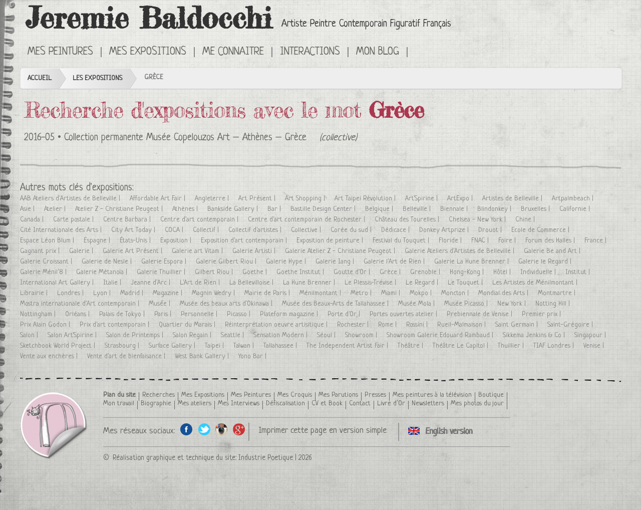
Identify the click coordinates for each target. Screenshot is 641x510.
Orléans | (78, 314)
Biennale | (455, 209)
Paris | (163, 314)
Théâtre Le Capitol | (461, 346)
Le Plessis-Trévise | (371, 283)
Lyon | (103, 293)
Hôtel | (503, 272)
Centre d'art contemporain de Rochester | (307, 219)
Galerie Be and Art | (553, 251)
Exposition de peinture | (330, 240)
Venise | (594, 346)
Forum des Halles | (551, 240)
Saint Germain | (517, 325)
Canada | (33, 219)
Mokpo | (422, 293)
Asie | (28, 209)
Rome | (388, 325)
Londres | (71, 293)
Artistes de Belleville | (513, 198)
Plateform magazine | (290, 314)
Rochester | (354, 325)
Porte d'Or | (345, 314)
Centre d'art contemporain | (200, 219)
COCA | (175, 230)
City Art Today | (134, 230)
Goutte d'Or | (353, 272)
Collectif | (207, 230)
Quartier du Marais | (188, 325)
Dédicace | (396, 230)
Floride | (451, 240)
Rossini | (418, 325)
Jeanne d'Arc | (151, 283)
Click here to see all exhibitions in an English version (422, 51)
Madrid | (132, 293)
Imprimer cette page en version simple (322, 430)
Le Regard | (423, 283)
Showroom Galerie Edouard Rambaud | (441, 335)
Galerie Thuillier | (162, 272)
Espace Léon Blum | (48, 240)
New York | (512, 304)
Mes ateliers (194, 403)
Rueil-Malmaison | (462, 325)
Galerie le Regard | (545, 262)
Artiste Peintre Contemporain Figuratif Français (366, 24)
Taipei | (215, 346)
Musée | (160, 304)
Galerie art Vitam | (198, 251)
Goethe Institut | (301, 272)
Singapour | (591, 335)
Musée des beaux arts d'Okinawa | (227, 304)
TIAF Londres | (554, 346)
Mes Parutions (338, 395)
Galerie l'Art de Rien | (395, 262)
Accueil (40, 78)
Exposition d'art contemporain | (245, 240)
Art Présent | (257, 198)
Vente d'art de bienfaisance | (127, 356)
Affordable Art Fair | (158, 198)
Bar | (275, 209)
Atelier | (56, 209)
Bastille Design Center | (324, 209)
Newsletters (428, 403)
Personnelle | (200, 314)
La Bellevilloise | (252, 283)
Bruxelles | (536, 209)
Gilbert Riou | (215, 272)
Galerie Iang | (335, 262)
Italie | (113, 283)
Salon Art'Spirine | (73, 335)
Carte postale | (74, 219)
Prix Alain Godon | (46, 325)
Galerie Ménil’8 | (44, 272)
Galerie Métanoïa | (102, 272)
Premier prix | (542, 314)
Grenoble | (426, 272)
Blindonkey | (495, 209)
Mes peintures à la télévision (432, 395)
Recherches (158, 395)
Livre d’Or (391, 403)
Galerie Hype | (287, 262)
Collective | (307, 230)
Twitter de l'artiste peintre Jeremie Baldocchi (204, 429)
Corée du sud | (352, 230)
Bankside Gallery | (233, 209)
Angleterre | (213, 198)
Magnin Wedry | (214, 293)
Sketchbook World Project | (58, 346)
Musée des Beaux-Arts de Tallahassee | (336, 304)
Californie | (575, 209)
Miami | (391, 293)
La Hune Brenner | (310, 283)
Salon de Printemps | (135, 335)
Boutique (491, 395)
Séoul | (327, 335)
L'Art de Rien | (201, 283)
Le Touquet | (466, 283)
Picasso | (239, 314)
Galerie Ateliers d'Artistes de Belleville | (460, 251)
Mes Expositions (147, 52)
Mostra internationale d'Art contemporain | (80, 304)
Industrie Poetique (265, 458)
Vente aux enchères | (50, 356)
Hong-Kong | (468, 272)
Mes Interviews (238, 403)
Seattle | (233, 335)
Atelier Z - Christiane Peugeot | (120, 209)
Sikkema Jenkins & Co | (535, 335)
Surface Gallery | (173, 346)
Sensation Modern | (281, 335)
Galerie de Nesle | (108, 262)
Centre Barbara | (128, 219)
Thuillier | (512, 346)
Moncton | (456, 293)
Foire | (508, 240)
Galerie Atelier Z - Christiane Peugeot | (341, 251)
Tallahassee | (281, 346)
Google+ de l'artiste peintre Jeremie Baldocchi (239, 429)
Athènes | (186, 209)
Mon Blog (377, 52)
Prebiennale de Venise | (480, 314)
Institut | (578, 272)
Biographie (156, 403)
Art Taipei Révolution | (366, 198)
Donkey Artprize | (445, 230)
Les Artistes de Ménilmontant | (535, 283)
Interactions (310, 52)
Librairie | (35, 293)
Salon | (30, 335)
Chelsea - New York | (478, 219)
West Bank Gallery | (203, 356)
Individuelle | (539, 272)
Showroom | (362, 335)
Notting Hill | (553, 304)
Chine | (526, 219)
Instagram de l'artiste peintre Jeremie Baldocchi (221, 429)
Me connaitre (233, 52)
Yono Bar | (253, 356)
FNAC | (481, 240)
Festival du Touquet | (402, 240)
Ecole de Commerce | (541, 230)
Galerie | (82, 251)
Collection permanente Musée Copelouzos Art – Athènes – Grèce (185, 138)
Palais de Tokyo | (123, 314)
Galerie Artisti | (254, 251)
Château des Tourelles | (408, 219)
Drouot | (491, 230)
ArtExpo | (461, 198)
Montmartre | (557, 293)
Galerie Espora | (164, 262)
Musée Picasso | (467, 304)
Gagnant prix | (41, 251)
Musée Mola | (417, 304)
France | (596, 240)
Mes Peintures (60, 52)
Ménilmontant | (321, 293)
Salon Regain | (193, 335)
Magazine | (168, 293)
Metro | (362, 293)
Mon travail (118, 403)
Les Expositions (97, 78)
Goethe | (255, 272)
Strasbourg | (123, 346)
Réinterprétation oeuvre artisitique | (277, 325)
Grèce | (391, 272)
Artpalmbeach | (573, 198)
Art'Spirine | (422, 198)
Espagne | (98, 240)
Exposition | (176, 240)
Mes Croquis (294, 395)
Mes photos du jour (477, 403)
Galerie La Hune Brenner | (472, 262)
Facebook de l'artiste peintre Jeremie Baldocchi (186, 429)
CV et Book (327, 403)
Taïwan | (244, 346)
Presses (375, 395)
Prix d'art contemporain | (115, 325)
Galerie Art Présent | (133, 251)
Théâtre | (411, 346)
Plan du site (119, 395)
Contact (360, 403)
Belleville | (418, 209)
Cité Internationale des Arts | (62, 230)
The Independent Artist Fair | (348, 346)
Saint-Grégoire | (571, 325)
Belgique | (380, 209)
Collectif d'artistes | (255, 230)
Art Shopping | (306, 198)
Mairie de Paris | (268, 293)
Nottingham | (39, 314)
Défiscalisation (285, 403)
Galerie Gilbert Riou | (227, 262)
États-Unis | (136, 240)
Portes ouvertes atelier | (404, 314)
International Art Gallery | (58, 283)
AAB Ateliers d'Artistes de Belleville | (71, 198)
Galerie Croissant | (47, 262)
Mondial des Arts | (504, 293)
